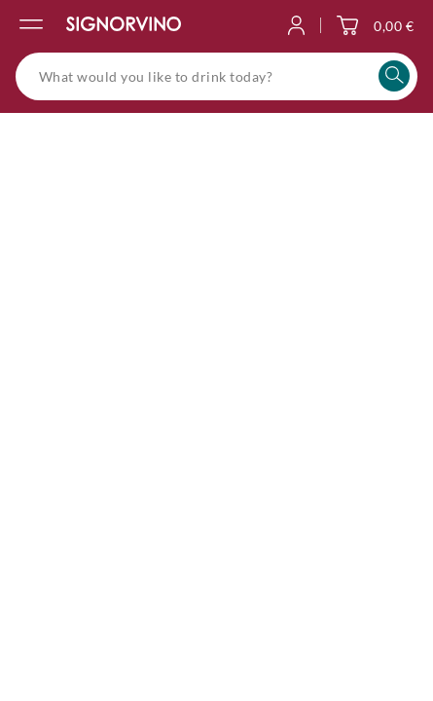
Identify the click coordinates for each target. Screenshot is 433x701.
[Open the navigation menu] (31, 25)
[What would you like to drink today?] (216, 76)
